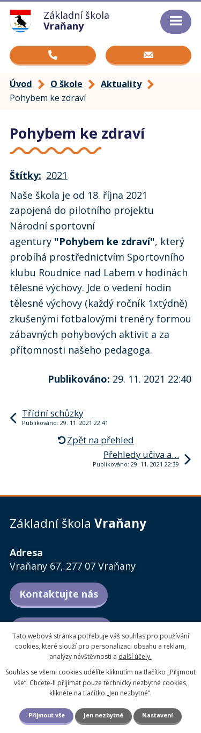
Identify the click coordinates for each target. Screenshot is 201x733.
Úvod (21, 84)
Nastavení (157, 715)
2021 (57, 175)
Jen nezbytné (103, 715)
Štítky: (25, 175)
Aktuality (121, 84)
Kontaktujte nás (58, 593)
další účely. (135, 656)
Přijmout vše (46, 715)
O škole (66, 84)
